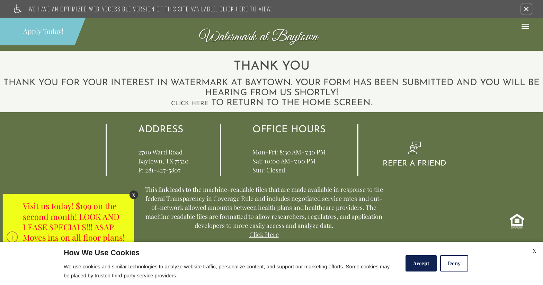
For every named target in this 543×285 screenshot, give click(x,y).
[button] (526, 9)
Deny (454, 263)
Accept (421, 263)
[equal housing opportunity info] (517, 221)
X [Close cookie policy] (534, 250)
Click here (189, 103)
